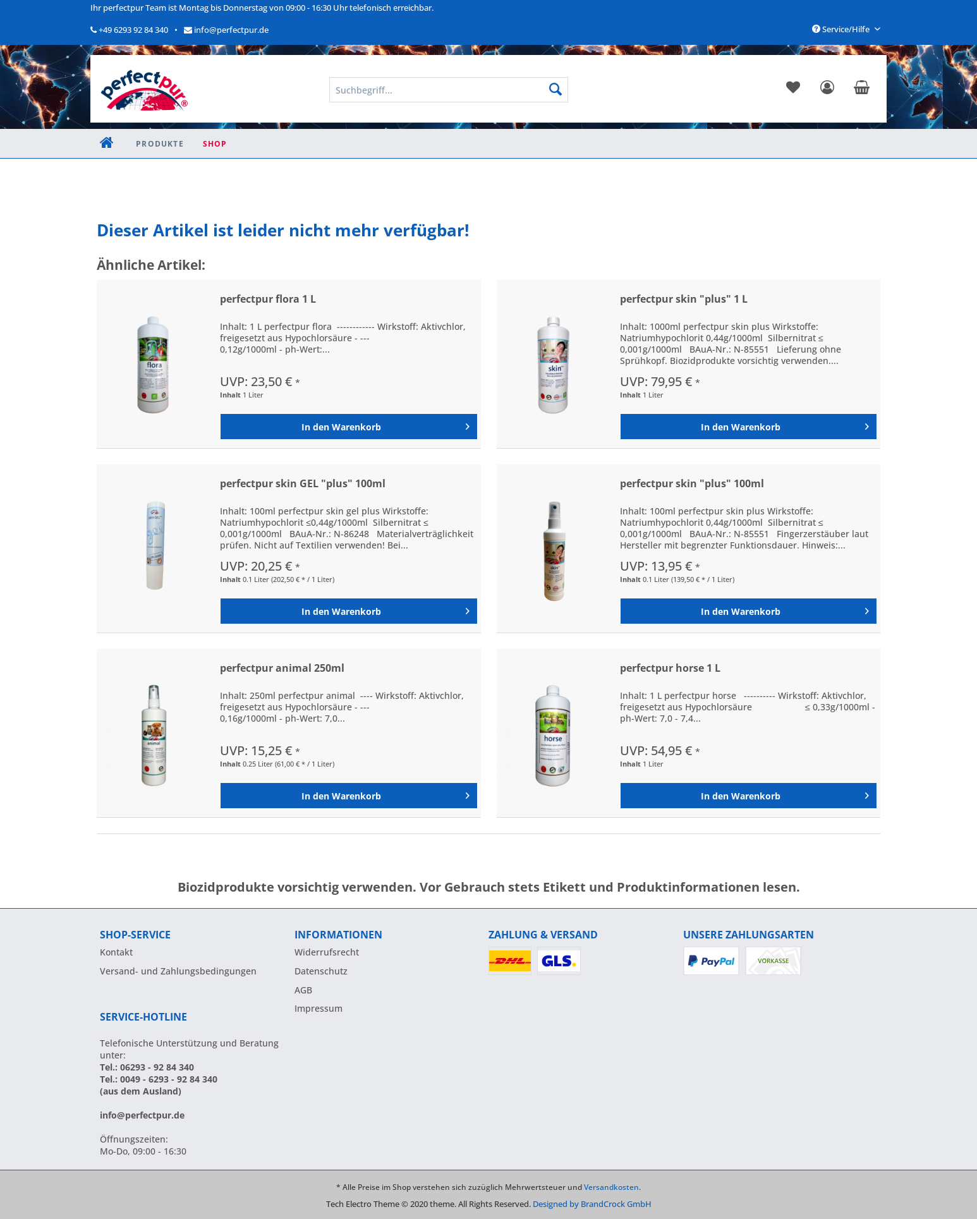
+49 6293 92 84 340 (129, 29)
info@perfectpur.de (226, 29)
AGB (303, 990)
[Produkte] (159, 144)
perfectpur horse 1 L (670, 668)
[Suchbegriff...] (448, 89)
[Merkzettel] (793, 89)
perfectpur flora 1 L (268, 299)
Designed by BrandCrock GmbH (592, 1204)
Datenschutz (321, 971)
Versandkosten (611, 1187)
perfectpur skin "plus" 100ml (692, 483)
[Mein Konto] (827, 89)
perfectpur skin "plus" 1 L (684, 299)
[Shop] (215, 144)
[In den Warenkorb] (348, 426)
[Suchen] (555, 89)
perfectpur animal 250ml (282, 668)
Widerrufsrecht (326, 952)
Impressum (318, 1008)
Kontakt (116, 952)
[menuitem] (793, 89)
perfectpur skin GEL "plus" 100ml (302, 483)
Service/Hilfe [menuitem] (841, 29)
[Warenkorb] (862, 89)
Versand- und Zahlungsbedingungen (178, 971)
